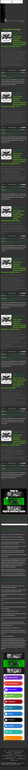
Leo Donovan (7, 59)
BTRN (23, 10)
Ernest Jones (12, 174)
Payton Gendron (12, 178)
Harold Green (13, 175)
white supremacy (7, 181)
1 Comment (18, 49)
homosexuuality (14, 397)
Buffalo (14, 52)
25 (23, 21)
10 (10, 20)
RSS (9, 77)
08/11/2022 (11, 49)
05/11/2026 (9, 18)
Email (2, 77)
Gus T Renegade (16, 57)
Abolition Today (8, 752)
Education (11, 115)
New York (6, 61)
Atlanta (14, 112)
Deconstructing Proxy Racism (7, 755)
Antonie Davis (9, 278)
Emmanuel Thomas (13, 55)
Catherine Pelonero (8, 54)
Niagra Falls (10, 400)
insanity (5, 58)
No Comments (16, 18)
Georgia (6, 57)
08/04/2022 (11, 109)
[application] (14, 70)
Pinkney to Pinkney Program (11, 757)
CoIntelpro (7, 172)
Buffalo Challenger (19, 52)
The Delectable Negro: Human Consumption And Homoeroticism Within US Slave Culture (12, 403)
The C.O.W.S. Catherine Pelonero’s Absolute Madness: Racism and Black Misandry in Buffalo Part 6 (14, 267)
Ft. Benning (6, 117)
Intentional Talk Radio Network (20, 755)
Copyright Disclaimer (14, 760)
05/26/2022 (11, 447)
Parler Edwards (11, 61)
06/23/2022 (11, 275)
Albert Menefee (16, 169)
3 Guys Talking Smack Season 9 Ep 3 (9, 611)
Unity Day (18, 347)
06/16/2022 (11, 332)
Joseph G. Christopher (11, 58)
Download (17, 72)
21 (22, 20)
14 (14, 20)
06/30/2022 (11, 166)
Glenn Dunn (10, 57)
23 (21, 21)
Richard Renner (14, 287)
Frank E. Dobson (7, 227)
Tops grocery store (9, 65)
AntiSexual (5, 392)
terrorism (6, 64)
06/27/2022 (11, 223)
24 (22, 21)
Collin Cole (12, 172)
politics (11, 62)
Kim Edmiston (22, 177)
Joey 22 (17, 452)
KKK (20, 118)
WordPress (6, 764)
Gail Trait (13, 395)
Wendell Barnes (17, 65)
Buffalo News (8, 394)
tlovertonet (4, 534)
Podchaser (22, 75)
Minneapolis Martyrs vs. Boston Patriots (10, 627)
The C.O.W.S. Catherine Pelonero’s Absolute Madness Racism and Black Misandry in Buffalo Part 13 (13, 41)
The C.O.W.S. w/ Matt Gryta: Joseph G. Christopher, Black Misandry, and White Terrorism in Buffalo (13, 383)
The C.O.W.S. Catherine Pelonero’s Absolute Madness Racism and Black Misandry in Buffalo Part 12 (13, 101)
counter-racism (19, 54)
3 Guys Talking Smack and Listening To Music (16, 750)
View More (5, 86)
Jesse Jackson (13, 341)
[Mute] (21, 70)
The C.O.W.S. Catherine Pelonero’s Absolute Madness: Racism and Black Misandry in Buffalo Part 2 (14, 440)
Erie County (7, 174)
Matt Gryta (13, 119)
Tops (18, 458)
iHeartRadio (17, 75)
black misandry (10, 392)
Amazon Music (9, 75)
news (9, 121)
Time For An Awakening (17, 537)
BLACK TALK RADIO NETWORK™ (8, 763)
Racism (14, 62)
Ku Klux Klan (16, 342)
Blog (20, 10)
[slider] (12, 70)
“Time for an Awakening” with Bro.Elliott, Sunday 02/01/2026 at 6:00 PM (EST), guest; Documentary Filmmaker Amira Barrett (13, 623)
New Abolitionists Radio (18, 752)
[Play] (3, 70)
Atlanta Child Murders (10, 335)
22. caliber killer (6, 51)
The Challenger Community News (17, 401)
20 (21, 20)
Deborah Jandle (5, 569)
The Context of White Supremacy (18, 33)
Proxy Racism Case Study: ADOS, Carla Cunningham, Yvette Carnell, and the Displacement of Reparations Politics (13, 632)
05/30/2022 (11, 390)
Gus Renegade (4, 49)
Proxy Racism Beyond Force (7, 636)
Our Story (20, 757)
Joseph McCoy (19, 58)
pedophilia (7, 62)
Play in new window (9, 72)
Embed (2, 74)
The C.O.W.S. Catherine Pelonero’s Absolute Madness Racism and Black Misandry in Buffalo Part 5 (13, 324)
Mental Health (18, 59)
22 (23, 20)
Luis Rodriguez (13, 59)
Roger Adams (18, 62)
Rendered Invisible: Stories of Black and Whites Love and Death (13, 229)
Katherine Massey (15, 177)
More (12, 77)
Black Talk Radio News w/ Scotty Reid (10, 10)
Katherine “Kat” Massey (16, 454)
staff (3, 18)
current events (19, 225)
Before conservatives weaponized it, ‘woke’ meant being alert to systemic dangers (14, 15)
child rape (14, 54)
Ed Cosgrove (6, 55)
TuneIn (6, 77)
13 (13, 20)
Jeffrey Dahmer (20, 397)
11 (11, 20)
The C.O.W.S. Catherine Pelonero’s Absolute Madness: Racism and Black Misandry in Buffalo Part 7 (14, 159)
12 (12, 20)
